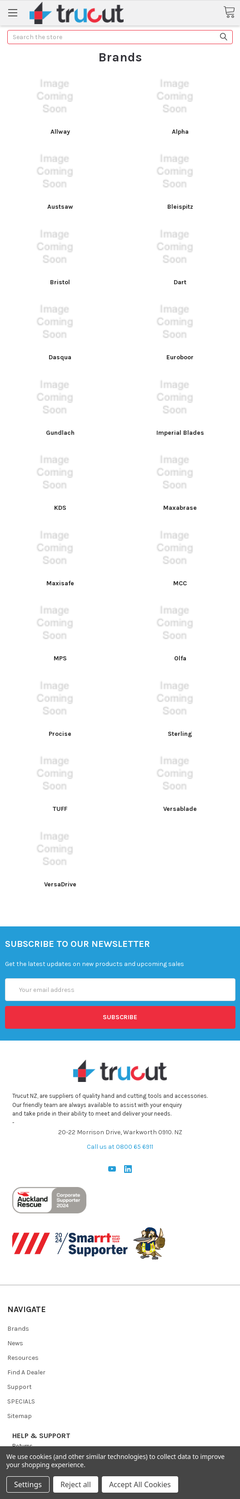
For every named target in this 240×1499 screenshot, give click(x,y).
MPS (60, 658)
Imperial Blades (180, 433)
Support (19, 1387)
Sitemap (19, 1416)
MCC (180, 583)
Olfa (180, 658)
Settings (28, 1484)
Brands (18, 1329)
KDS (60, 508)
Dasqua (60, 357)
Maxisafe (60, 583)
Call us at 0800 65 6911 (120, 1147)
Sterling (180, 734)
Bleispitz (180, 207)
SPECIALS (21, 1401)
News (15, 1343)
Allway (60, 132)
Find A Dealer (26, 1372)
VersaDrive (60, 884)
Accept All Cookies (140, 1484)
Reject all (75, 1484)
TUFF (60, 809)
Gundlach (60, 433)
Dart (180, 282)
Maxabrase (180, 508)
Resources (23, 1358)
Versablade (180, 809)
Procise (60, 734)
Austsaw (60, 207)
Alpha (180, 132)
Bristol (60, 282)
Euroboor (180, 357)
